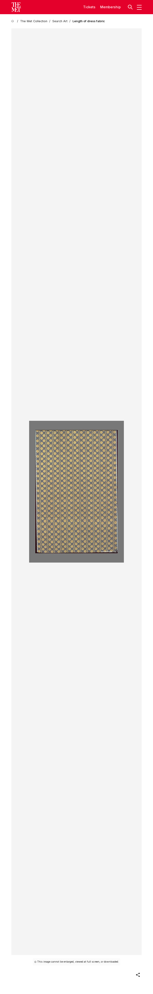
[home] (13, 21)
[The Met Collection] (33, 21)
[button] (131, 7)
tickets (89, 7)
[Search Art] (60, 21)
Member (107, 7)
